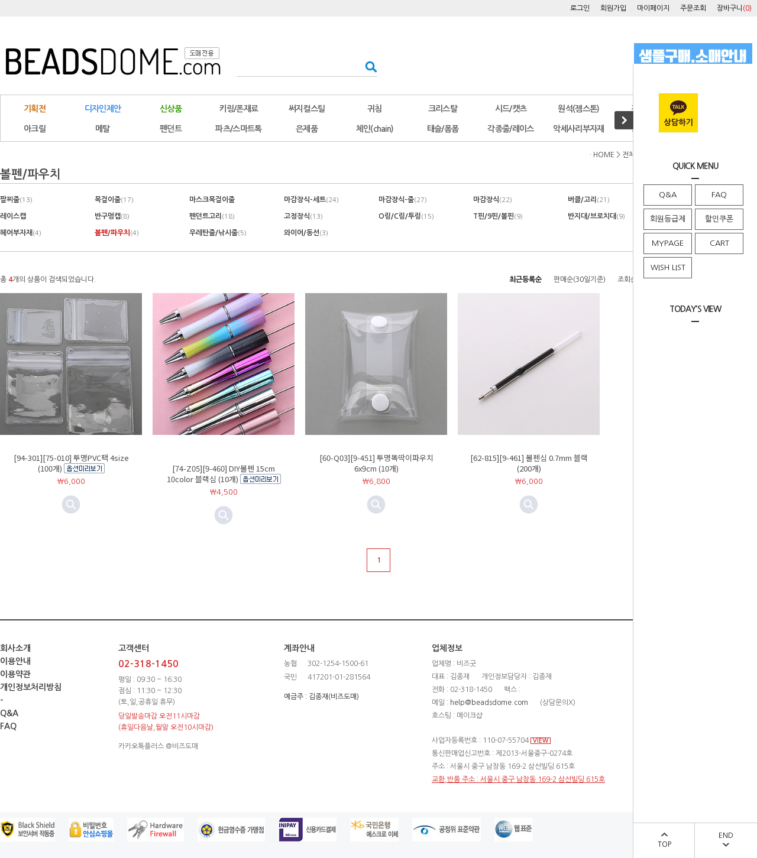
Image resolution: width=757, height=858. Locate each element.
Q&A (668, 195)
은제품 (307, 129)
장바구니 (734, 8)
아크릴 (35, 129)
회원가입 (613, 8)
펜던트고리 (212, 216)
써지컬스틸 (307, 109)
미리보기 (223, 515)
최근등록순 (525, 279)
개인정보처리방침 (31, 687)
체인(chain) (375, 129)
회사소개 (15, 648)
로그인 (580, 8)
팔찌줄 (16, 199)
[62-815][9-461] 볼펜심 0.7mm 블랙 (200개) (529, 463)
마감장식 (492, 199)
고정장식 (303, 216)
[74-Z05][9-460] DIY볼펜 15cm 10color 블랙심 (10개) (221, 474)
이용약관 (15, 674)
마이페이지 (653, 8)
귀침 (374, 109)
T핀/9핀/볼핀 (498, 216)
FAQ (719, 195)
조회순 (627, 279)
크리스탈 (442, 109)
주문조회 (693, 8)
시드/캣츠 (511, 109)
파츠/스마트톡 (238, 129)
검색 (367, 66)
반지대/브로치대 (596, 216)
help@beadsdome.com (489, 702)
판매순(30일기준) (580, 279)
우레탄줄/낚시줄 (218, 232)
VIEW (540, 740)
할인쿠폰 (719, 219)
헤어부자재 (20, 232)
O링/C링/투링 (406, 216)
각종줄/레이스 (510, 129)
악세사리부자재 (578, 129)
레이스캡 (13, 216)
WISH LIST (668, 267)
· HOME (602, 154)
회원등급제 (667, 219)
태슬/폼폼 (443, 129)
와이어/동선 (306, 232)
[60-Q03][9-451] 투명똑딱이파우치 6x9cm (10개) (376, 463)
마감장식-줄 (402, 199)
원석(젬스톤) (578, 109)
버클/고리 (589, 199)
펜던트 (171, 129)
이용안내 (15, 661)
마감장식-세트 (311, 199)
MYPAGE (668, 243)
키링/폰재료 (238, 109)
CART (719, 243)
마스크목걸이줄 (212, 199)
